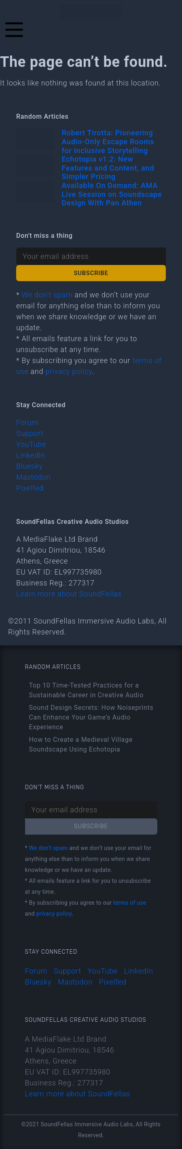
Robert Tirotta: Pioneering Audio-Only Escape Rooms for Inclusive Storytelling (108, 141)
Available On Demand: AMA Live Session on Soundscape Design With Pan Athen (112, 194)
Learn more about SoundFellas (68, 593)
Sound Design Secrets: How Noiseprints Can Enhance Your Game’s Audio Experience (91, 717)
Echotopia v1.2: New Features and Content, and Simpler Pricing (108, 168)
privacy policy (68, 371)
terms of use (129, 902)
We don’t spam (46, 294)
